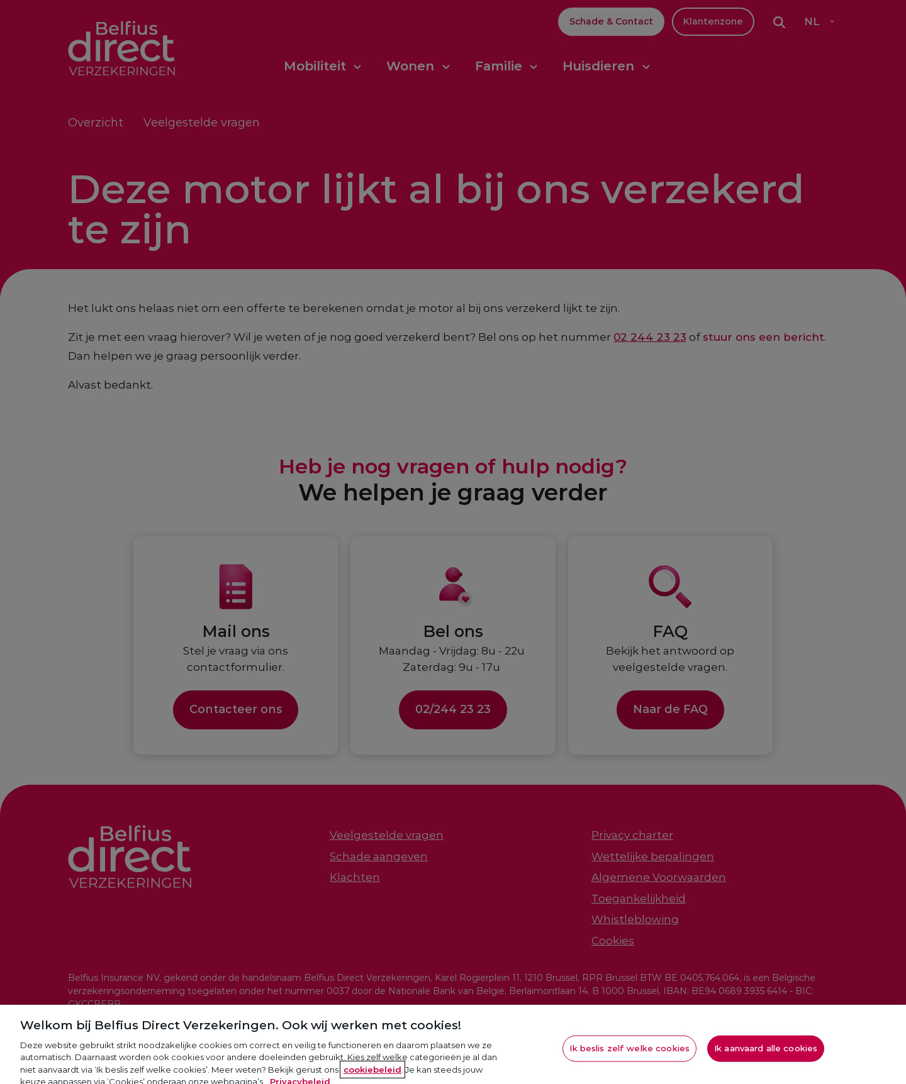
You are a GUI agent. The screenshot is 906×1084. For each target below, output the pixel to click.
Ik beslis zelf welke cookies (629, 1054)
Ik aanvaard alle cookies (765, 1054)
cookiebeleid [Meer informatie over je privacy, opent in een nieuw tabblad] (372, 1075)
